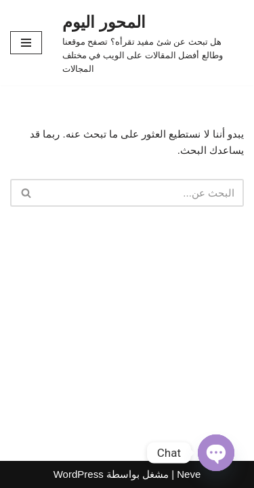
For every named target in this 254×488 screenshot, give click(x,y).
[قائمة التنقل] (26, 42)
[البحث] (142, 193)
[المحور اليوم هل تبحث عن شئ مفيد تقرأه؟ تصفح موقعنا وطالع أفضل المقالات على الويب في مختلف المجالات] (153, 42)
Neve (188, 474)
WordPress (79, 474)
